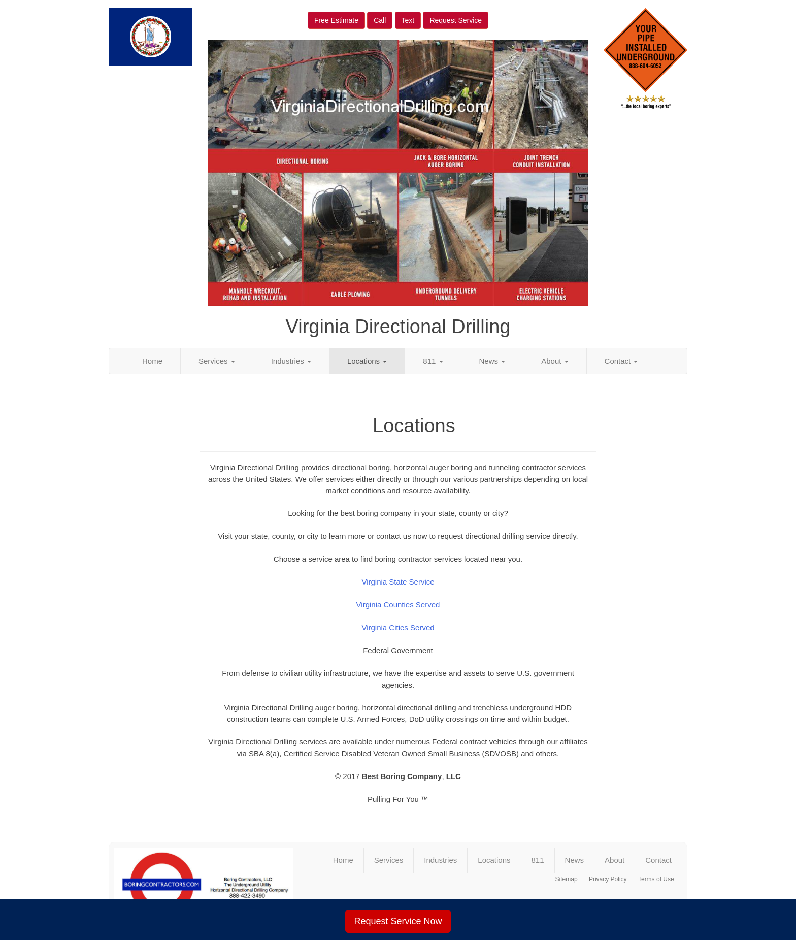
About (554, 360)
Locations (367, 360)
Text (408, 20)
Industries (291, 360)
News (492, 360)
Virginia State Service (397, 581)
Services (216, 360)
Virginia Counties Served (398, 604)
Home (152, 360)
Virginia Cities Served (397, 627)
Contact (621, 360)
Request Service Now (398, 921)
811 (433, 360)
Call (380, 20)
